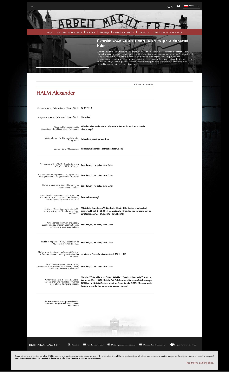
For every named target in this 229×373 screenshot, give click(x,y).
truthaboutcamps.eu (44, 345)
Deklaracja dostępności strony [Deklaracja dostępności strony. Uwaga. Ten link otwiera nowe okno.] (123, 345)
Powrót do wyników (144, 85)
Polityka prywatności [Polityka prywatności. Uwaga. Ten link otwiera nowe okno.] (95, 345)
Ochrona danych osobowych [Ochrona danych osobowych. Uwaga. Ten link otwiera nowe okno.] (154, 345)
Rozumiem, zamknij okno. (200, 363)
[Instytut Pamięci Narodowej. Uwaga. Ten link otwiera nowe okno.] (183, 346)
